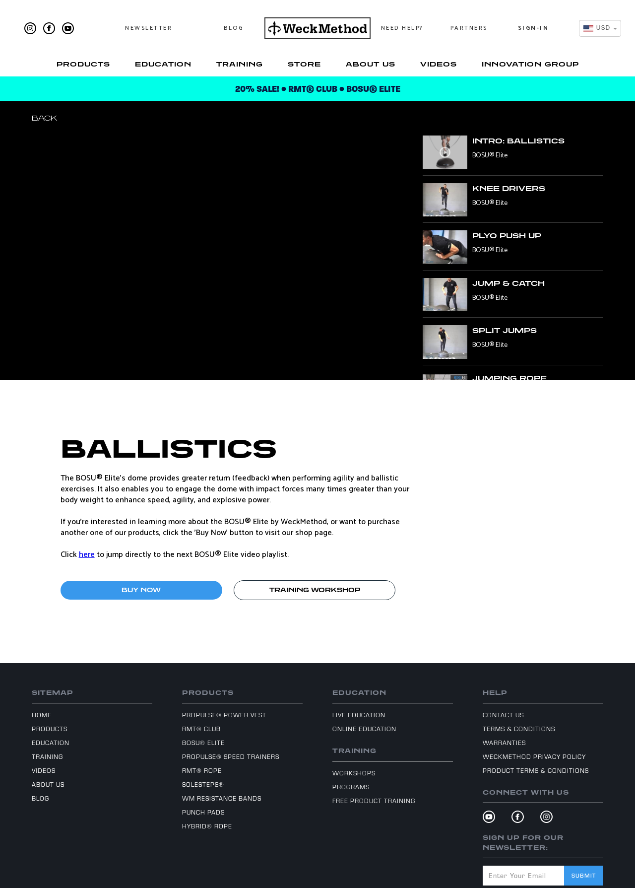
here (87, 554)
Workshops (354, 773)
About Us (370, 64)
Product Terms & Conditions (536, 770)
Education (163, 64)
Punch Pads (203, 812)
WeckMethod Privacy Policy (534, 756)
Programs (351, 787)
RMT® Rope (202, 770)
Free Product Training (373, 801)
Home (42, 715)
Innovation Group (530, 64)
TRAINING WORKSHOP (314, 590)
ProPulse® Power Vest (224, 715)
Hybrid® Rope (207, 826)
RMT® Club (201, 729)
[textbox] (597, 28)
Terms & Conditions (519, 729)
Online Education (364, 729)
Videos (438, 64)
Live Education (358, 715)
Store (304, 64)
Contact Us (503, 715)
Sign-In (533, 28)
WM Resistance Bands (221, 798)
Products (83, 64)
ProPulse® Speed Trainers (230, 756)
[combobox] (600, 28)
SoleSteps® (203, 784)
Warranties (504, 743)
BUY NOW (141, 590)
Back (44, 118)
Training (239, 64)
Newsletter (148, 28)
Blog (234, 28)
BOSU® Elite (203, 743)
